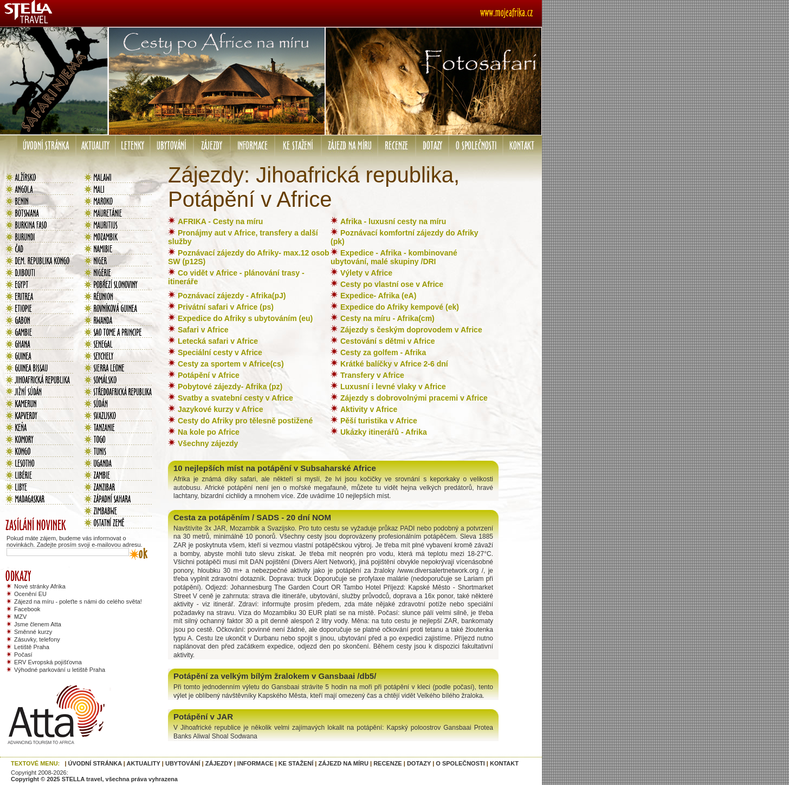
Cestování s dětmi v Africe (387, 341)
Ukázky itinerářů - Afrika (383, 432)
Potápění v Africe (209, 375)
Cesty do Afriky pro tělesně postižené (245, 420)
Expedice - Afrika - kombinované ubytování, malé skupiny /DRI (394, 257)
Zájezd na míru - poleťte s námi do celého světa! (78, 601)
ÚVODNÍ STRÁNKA (95, 763)
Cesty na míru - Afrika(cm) (387, 318)
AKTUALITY (143, 763)
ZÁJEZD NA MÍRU (343, 763)
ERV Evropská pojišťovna (48, 662)
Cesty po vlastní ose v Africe (391, 284)
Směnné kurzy (33, 632)
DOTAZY (419, 763)
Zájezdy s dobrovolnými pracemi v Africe (414, 398)
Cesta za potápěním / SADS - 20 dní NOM (252, 517)
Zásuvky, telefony (37, 639)
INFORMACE (255, 763)
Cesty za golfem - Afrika (383, 352)
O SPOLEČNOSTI (460, 763)
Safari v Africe (203, 329)
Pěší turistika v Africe (378, 420)
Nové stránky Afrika (40, 586)
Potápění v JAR (203, 716)
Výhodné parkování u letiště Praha (59, 669)
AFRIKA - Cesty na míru (220, 221)
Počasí (23, 654)
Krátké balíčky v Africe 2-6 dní (394, 363)
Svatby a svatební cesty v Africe (235, 398)
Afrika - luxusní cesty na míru (393, 221)
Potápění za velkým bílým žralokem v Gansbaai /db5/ (274, 676)
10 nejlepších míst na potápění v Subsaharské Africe (274, 468)
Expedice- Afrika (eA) (378, 295)
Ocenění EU (30, 594)
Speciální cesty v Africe (220, 352)
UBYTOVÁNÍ (183, 763)
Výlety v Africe (366, 273)
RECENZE (387, 763)
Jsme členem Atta (37, 624)
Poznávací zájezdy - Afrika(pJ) (232, 295)
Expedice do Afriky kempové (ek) (399, 307)
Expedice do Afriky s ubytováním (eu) (245, 318)
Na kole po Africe (209, 432)
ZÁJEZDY (218, 763)
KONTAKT (504, 763)
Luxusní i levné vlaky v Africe (393, 386)
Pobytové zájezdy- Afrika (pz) (230, 386)
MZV (20, 616)
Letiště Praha (31, 647)
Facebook (27, 609)
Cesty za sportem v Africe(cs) (231, 363)
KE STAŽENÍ (296, 763)
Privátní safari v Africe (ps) (226, 307)
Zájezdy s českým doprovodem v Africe (411, 329)
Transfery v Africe (372, 375)
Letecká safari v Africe (218, 341)
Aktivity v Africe (368, 409)
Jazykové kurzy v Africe (220, 409)
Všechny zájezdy (208, 443)
